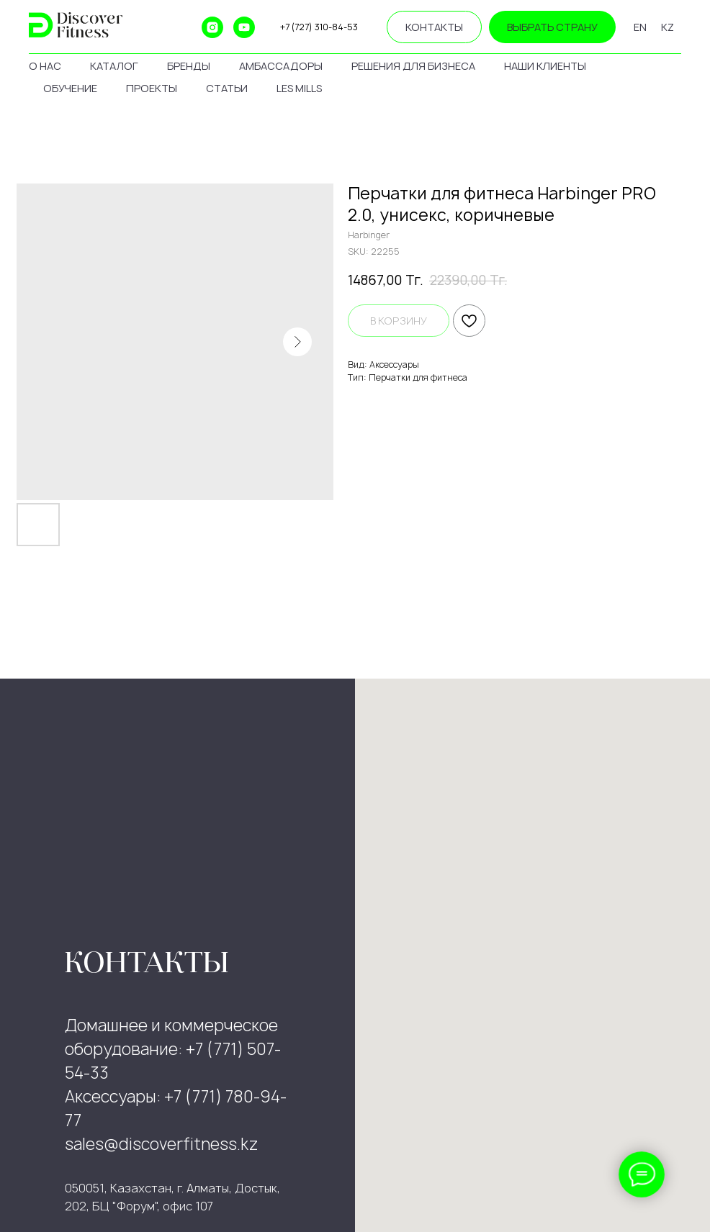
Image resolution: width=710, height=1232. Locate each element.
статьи (227, 88)
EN (640, 27)
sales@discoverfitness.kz (162, 1144)
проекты (151, 88)
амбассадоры (281, 66)
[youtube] (244, 27)
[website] (149, 27)
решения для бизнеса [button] (413, 66)
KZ (667, 27)
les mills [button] (299, 88)
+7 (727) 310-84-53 (319, 27)
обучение (70, 88)
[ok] (181, 27)
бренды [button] (188, 66)
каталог (114, 66)
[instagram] (212, 27)
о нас (45, 66)
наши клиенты (545, 66)
